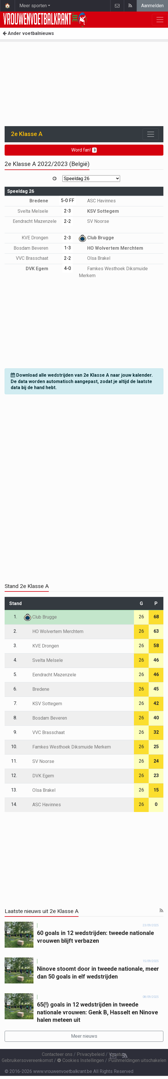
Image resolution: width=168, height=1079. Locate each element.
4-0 (67, 268)
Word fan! (84, 150)
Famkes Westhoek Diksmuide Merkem (67, 747)
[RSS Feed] (124, 1056)
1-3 (67, 248)
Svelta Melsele (37, 211)
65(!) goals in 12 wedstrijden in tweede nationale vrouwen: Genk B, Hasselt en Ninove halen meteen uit (97, 1012)
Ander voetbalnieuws (28, 33)
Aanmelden (152, 5)
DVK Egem (41, 268)
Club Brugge (96, 237)
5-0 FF (67, 200)
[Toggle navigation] (151, 134)
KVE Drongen (39, 237)
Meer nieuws (84, 1036)
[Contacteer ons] (113, 1056)
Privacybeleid (90, 1054)
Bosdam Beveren (35, 248)
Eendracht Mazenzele (50, 674)
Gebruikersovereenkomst (27, 1060)
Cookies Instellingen (80, 1060)
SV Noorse (94, 221)
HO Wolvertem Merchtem (111, 248)
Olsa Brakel (94, 258)
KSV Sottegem (99, 211)
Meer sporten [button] (33, 5)
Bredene (43, 201)
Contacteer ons (57, 1054)
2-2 (67, 221)
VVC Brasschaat (36, 258)
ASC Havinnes (97, 201)
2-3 (67, 211)
